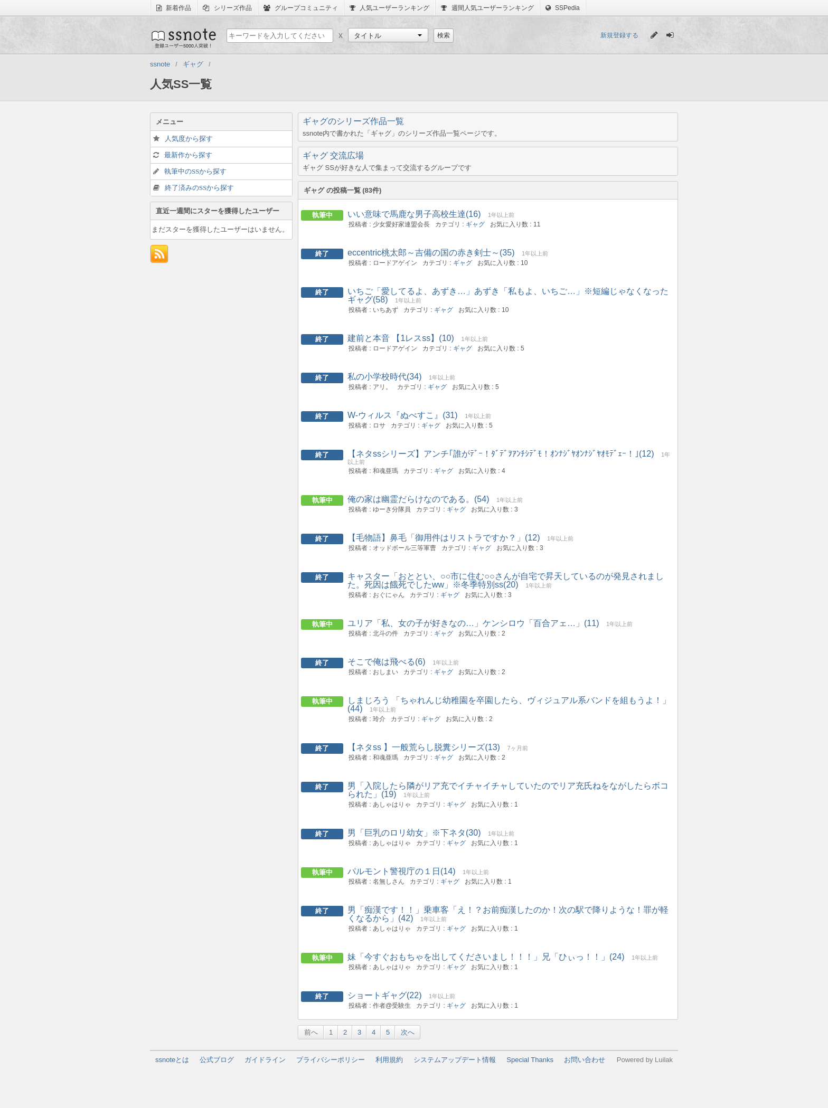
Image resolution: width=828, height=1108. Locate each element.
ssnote (183, 38)
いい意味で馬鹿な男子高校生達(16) (414, 214)
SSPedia (562, 8)
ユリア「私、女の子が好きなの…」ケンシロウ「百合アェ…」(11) (473, 623)
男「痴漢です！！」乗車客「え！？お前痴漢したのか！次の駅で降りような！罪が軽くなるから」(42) (508, 914)
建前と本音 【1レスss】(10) (400, 338)
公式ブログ (217, 1060)
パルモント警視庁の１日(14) (401, 871)
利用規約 (389, 1060)
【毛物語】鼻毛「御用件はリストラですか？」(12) (443, 537)
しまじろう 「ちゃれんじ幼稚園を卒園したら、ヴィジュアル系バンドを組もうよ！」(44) (509, 704)
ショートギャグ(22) (384, 995)
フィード (159, 254)
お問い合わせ (584, 1060)
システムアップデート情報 (454, 1060)
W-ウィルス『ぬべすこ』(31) (402, 415)
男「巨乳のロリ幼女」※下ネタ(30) (414, 832)
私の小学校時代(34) (384, 376)
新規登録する (619, 35)
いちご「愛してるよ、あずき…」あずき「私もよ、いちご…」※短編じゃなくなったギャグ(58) (508, 295)
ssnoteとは (172, 1060)
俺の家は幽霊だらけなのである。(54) (418, 499)
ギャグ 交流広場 (333, 155)
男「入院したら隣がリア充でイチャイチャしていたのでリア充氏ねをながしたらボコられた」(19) (508, 790)
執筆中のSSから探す (195, 171)
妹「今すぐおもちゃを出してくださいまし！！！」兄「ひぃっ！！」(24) (485, 956)
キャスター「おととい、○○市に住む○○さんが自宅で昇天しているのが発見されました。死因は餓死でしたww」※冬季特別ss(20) (505, 580)
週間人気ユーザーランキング (487, 8)
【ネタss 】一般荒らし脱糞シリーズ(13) (423, 747)
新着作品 (173, 8)
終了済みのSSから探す (199, 187)
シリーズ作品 (227, 8)
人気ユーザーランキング (389, 8)
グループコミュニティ (301, 8)
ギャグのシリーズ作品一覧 (353, 121)
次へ (408, 1032)
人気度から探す (189, 138)
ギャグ (475, 224)
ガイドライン (265, 1060)
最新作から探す (188, 154)
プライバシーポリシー (330, 1060)
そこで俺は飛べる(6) (386, 661)
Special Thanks (529, 1060)
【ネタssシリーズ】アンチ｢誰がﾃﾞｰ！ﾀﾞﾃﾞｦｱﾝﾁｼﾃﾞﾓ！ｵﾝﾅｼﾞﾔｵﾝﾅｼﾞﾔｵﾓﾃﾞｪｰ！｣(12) (500, 453)
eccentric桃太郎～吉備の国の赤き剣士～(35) (430, 252)
